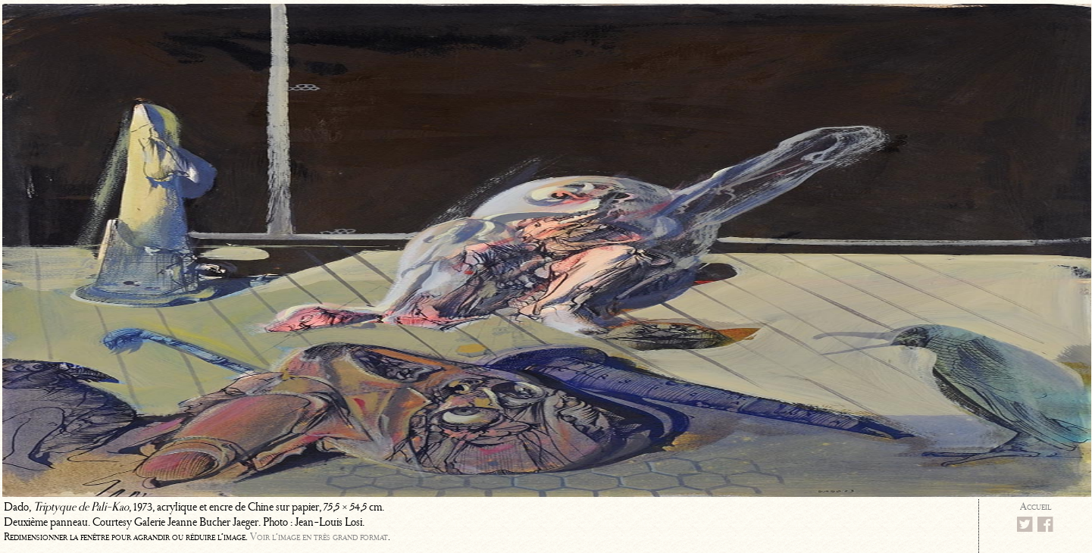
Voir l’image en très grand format (319, 537)
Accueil (1035, 506)
